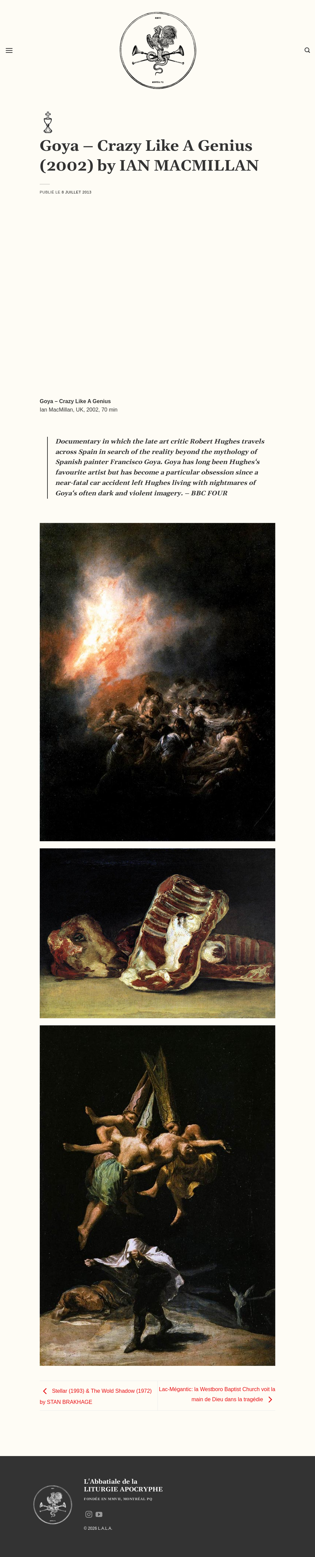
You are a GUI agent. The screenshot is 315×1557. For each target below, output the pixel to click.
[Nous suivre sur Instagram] (88, 1515)
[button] (9, 50)
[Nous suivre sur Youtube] (99, 1515)
